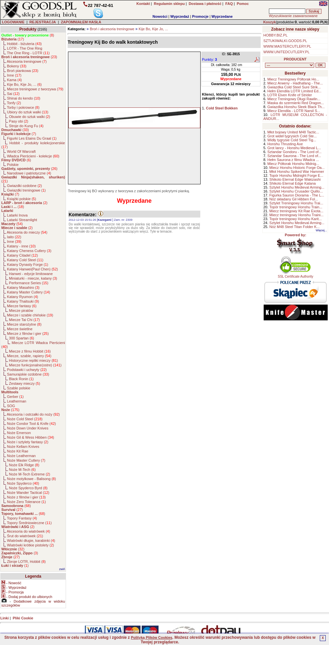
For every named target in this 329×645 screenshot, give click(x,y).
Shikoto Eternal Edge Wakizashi (294, 179)
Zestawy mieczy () (24, 383)
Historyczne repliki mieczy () (33, 360)
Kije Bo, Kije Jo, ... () (24, 84)
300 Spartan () (21, 338)
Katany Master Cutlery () (28, 292)
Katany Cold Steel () (25, 260)
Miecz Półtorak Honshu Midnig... (293, 164)
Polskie (12, 165)
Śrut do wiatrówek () (25, 536)
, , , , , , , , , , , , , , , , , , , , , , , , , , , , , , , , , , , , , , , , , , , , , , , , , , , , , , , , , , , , (289, 65)
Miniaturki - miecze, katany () (33, 278)
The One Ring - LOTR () (28, 53)
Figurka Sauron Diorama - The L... (296, 195)
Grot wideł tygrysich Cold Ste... (292, 136)
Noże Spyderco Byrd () (28, 488)
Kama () (14, 80)
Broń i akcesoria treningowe (112, 29)
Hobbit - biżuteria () (24, 44)
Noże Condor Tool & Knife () (31, 424)
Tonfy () (14, 103)
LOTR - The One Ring (24, 48)
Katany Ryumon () (22, 297)
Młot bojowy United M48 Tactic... (293, 132)
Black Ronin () (21, 379)
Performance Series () (28, 283)
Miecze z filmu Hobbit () (30, 351)
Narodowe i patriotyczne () (29, 173)
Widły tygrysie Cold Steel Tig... (291, 140)
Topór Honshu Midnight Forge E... (296, 175)
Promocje (200, 16)
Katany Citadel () (22, 255)
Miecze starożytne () (24, 324)
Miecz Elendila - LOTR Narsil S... (293, 111)
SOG (11, 406)
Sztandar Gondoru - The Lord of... (294, 152)
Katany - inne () (21, 246)
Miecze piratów (21, 310)
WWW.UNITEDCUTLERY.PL (286, 52)
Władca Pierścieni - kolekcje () (33, 156)
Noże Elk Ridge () (24, 465)
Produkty (27, 29)
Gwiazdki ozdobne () (24, 186)
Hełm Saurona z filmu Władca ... (293, 160)
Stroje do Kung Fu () (26, 126)
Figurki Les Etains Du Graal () (31, 138)
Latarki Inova (17, 215)
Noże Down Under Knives (27, 428)
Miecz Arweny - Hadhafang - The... (295, 83)
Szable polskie (18, 388)
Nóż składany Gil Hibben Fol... (293, 199)
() (27, 35)
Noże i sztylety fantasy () (27, 442)
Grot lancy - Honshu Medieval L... (294, 148)
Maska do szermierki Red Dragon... (295, 103)
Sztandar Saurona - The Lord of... (294, 156)
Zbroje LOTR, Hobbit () (26, 562)
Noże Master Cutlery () (26, 460)
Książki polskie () (21, 199)
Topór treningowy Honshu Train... (295, 207)
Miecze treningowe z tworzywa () (35, 89)
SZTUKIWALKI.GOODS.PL (285, 41)
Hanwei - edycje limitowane (31, 274)
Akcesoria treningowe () (27, 61)
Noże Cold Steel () (24, 419)
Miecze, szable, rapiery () (29, 356)
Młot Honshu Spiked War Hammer (296, 171)
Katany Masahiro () (23, 287)
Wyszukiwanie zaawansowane (293, 16)
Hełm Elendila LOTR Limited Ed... (294, 91)
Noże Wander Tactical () (28, 493)
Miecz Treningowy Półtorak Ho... (293, 79)
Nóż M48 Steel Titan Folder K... (294, 227)
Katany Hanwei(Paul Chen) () (32, 269)
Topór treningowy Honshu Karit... (295, 219)
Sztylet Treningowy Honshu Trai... (296, 203)
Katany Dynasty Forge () (27, 264)
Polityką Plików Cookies (151, 637)
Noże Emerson (19, 433)
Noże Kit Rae (17, 451)
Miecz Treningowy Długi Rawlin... (293, 99)
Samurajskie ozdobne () (28, 374)
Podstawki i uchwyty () (27, 370)
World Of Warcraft (21, 151)
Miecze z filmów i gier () (28, 333)
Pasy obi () (18, 121)
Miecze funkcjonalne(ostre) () (35, 365)
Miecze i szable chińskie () (30, 315)
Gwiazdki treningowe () (26, 190)
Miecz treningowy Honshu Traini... (296, 215)
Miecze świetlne (20, 329)
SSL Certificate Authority (295, 275)
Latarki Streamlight (22, 220)
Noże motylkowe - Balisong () (31, 479)
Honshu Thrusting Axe (285, 144)
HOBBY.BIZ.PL (275, 35)
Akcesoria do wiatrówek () (28, 531)
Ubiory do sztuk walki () (27, 112)
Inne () (14, 75)
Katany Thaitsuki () (23, 301)
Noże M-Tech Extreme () (29, 474)
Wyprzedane (222, 16)
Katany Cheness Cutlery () (29, 251)
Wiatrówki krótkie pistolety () (30, 545)
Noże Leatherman (21, 456)
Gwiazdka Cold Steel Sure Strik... (294, 87)
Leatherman (16, 401)
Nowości (160, 16)
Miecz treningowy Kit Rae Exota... (296, 211)
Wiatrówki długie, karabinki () (31, 540)
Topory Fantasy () (22, 518)
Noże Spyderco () (23, 483)
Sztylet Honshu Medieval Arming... (296, 187)
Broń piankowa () (22, 71)
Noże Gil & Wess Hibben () (30, 437)
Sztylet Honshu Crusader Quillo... (296, 191)
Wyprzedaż (179, 16)
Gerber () (15, 397)
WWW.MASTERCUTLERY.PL (287, 46)
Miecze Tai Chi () (24, 320)
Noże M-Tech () (22, 470)
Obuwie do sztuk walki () (29, 117)
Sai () (13, 94)
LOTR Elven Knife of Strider (289, 95)
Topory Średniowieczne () (29, 523)
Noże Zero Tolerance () (26, 502)
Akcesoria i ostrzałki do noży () (33, 414)
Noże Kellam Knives (23, 447)
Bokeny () (16, 66)
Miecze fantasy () (21, 306)
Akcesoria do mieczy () (27, 232)
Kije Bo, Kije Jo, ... (153, 29)
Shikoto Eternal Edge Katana (292, 183)
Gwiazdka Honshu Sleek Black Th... (296, 107)
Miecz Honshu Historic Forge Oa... (296, 168)
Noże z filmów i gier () (26, 497)
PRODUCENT (295, 59)
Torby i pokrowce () (23, 107)
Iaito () (14, 237)
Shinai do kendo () (23, 98)
